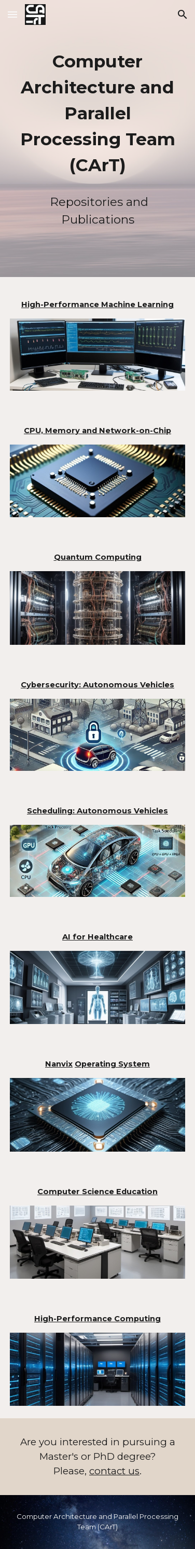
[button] (12, 14)
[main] (98, 114)
